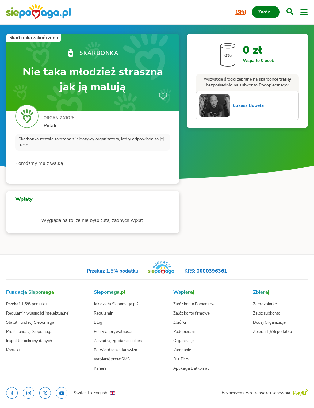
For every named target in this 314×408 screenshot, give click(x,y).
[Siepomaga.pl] (38, 12)
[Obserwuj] (163, 96)
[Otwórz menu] (304, 12)
